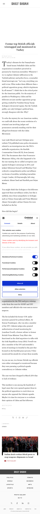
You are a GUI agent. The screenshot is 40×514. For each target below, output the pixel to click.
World (9, 481)
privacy (11, 508)
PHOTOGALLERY (11, 461)
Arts (30, 484)
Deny (20, 295)
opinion (4, 426)
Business (30, 481)
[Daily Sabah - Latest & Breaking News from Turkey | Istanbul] (20, 4)
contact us (28, 508)
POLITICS (10, 477)
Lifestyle (10, 484)
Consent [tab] (7, 223)
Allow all (20, 283)
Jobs (5, 508)
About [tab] (33, 223)
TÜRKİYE (30, 477)
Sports (10, 488)
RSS (35, 508)
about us (19, 508)
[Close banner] (37, 218)
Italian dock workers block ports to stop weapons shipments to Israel (19, 456)
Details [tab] (20, 223)
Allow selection (20, 289)
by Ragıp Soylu (7, 56)
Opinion (30, 488)
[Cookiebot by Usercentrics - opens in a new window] (25, 218)
